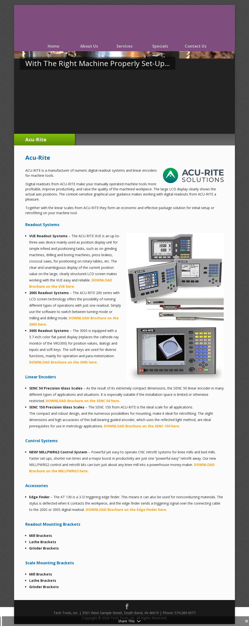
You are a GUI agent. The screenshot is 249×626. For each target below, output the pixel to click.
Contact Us (195, 46)
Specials (160, 46)
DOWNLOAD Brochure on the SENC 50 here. (83, 400)
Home (53, 46)
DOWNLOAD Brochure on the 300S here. (63, 362)
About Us (89, 46)
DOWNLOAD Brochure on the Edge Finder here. (126, 509)
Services (124, 46)
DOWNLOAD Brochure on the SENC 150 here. (142, 426)
